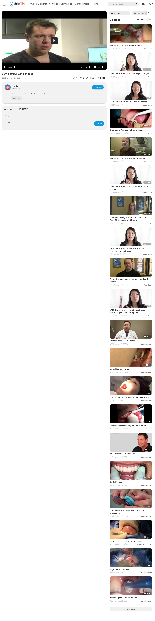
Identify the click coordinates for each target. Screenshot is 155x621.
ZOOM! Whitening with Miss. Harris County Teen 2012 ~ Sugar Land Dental (128, 218)
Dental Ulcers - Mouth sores (122, 341)
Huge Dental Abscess (119, 569)
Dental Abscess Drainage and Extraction (128, 425)
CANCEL (87, 124)
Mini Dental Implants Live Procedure (126, 45)
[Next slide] (149, 13)
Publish (99, 124)
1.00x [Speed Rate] (86, 67)
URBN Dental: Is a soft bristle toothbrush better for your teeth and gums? (128, 311)
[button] (150, 4)
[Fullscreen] (103, 67)
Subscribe (98, 87)
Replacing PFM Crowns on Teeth (124, 597)
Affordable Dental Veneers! (122, 454)
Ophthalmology (82, 3)
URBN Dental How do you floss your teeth (128, 102)
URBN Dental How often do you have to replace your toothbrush (127, 249)
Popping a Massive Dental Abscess (125, 541)
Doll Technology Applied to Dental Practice (129, 397)
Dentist (15, 86)
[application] (54, 40)
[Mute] (94, 67)
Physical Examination (40, 3)
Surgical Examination (62, 3)
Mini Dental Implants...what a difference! (128, 158)
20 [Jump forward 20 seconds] (90, 67)
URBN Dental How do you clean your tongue (129, 73)
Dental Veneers (117, 482)
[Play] (5, 67)
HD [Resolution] (99, 67)
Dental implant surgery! (120, 369)
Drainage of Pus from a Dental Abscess (127, 130)
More (96, 3)
